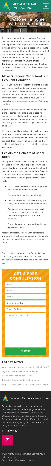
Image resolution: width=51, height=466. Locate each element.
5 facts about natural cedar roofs (17, 375)
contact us (11, 259)
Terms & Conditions (25, 460)
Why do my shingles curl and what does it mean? (25, 384)
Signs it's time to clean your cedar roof (20, 371)
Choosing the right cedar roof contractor (21, 380)
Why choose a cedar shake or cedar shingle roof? (25, 367)
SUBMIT (25, 351)
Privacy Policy (8, 460)
